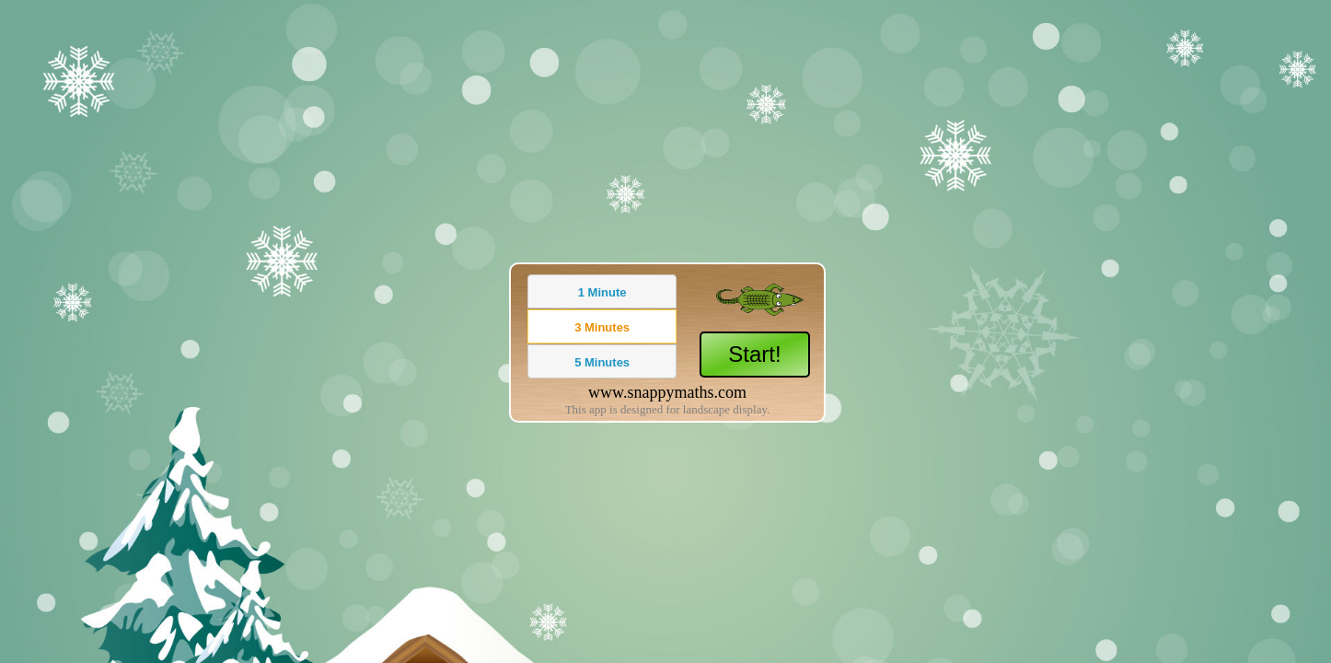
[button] (602, 291)
